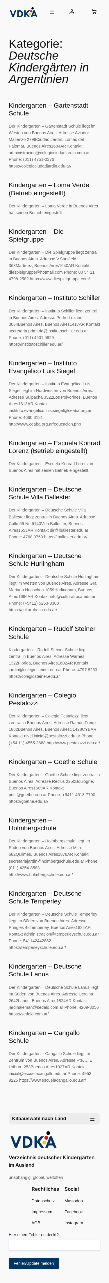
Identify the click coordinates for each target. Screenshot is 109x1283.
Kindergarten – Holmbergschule (32, 824)
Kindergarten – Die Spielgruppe (36, 235)
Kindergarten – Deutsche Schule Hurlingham (45, 559)
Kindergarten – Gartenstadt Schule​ (48, 109)
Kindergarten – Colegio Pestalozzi (42, 699)
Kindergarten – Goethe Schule (53, 761)
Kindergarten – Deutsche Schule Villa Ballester (45, 493)
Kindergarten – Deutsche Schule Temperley (45, 897)
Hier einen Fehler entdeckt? (34, 1234)
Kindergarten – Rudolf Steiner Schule (52, 632)
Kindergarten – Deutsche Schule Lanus (45, 970)
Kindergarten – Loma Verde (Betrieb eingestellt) (49, 188)
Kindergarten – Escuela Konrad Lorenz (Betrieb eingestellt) (54, 446)
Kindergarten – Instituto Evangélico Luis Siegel (43, 367)
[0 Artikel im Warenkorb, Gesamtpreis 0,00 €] (94, 12)
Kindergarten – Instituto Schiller (54, 297)
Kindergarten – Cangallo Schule (44, 1036)
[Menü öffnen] (51, 11)
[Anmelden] (71, 12)
